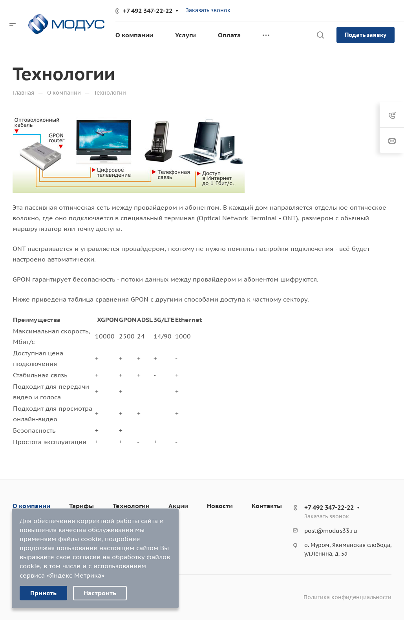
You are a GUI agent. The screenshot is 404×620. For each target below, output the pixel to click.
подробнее (122, 539)
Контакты (267, 506)
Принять (43, 593)
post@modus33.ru (330, 530)
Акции (178, 506)
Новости (220, 506)
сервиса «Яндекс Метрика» (62, 575)
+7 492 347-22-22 (147, 11)
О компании (31, 506)
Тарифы (81, 506)
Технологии (131, 506)
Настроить (100, 593)
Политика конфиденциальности (347, 597)
